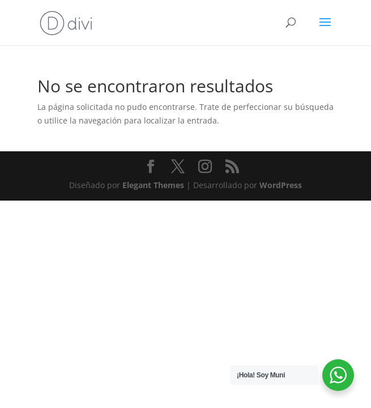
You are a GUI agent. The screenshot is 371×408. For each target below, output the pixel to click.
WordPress (280, 185)
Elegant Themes (153, 185)
